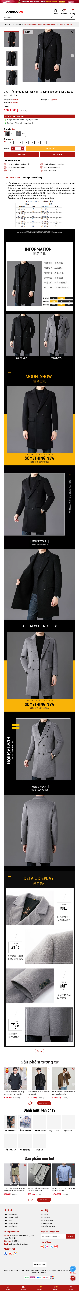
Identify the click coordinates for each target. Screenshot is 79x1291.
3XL (32, 142)
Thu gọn (39, 1051)
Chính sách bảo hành (10, 1226)
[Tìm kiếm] (72, 17)
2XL (26, 142)
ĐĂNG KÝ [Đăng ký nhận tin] (70, 1236)
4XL (38, 142)
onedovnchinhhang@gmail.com (18, 1244)
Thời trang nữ (45, 1214)
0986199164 (16, 1241)
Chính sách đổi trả (9, 1220)
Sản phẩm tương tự (39, 1062)
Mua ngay (21, 154)
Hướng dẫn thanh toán (48, 1226)
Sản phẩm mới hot (39, 1158)
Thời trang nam (45, 1217)
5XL (44, 142)
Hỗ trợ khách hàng (46, 1223)
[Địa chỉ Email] (58, 1236)
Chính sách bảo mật (10, 1214)
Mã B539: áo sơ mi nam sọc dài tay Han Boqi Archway (63, 1189)
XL (20, 142)
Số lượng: (7, 148)
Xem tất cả (44, 1103)
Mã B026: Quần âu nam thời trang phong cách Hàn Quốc (38, 1189)
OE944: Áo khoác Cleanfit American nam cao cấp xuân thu (63, 1093)
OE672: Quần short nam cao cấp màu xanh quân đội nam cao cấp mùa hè (14, 1189)
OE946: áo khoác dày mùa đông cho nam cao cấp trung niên (14, 1093)
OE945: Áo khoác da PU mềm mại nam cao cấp (39, 1093)
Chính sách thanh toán (11, 1223)
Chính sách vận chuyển (11, 1217)
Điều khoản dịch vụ (47, 1220)
